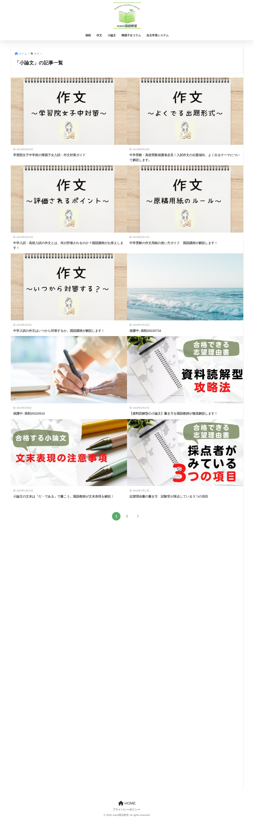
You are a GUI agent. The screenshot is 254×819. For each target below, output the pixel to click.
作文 (99, 35)
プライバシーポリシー (126, 809)
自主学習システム (157, 35)
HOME (127, 803)
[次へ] (137, 516)
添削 (88, 35)
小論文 (112, 35)
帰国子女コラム (131, 35)
